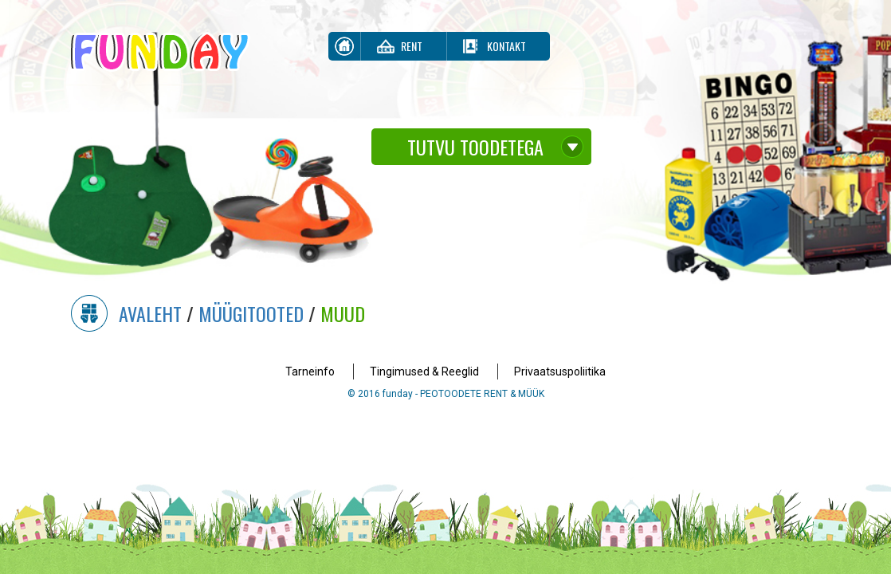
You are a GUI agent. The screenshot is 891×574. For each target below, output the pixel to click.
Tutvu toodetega (475, 146)
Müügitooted (251, 313)
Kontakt (506, 45)
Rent (411, 45)
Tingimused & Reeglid (424, 371)
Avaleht (150, 313)
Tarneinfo (310, 371)
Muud (342, 313)
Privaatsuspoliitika (560, 371)
